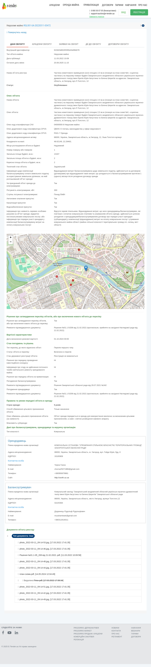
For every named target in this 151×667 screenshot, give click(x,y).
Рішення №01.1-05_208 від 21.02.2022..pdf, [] (50, 558)
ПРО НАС (142, 5)
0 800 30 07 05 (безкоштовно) (102, 10)
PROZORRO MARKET (83, 634)
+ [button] (11, 240)
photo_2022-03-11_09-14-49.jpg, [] (45, 602)
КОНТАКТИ (116, 634)
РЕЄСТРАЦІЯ (139, 12)
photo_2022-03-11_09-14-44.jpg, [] (45, 571)
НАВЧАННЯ (130, 5)
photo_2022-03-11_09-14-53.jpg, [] (45, 545)
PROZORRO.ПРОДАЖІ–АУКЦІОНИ (88, 637)
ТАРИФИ (119, 5)
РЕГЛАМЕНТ (117, 640)
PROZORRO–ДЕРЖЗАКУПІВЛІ (86, 631)
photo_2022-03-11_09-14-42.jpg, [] (45, 596)
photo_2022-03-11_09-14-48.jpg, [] (45, 564)
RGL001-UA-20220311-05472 (37, 28)
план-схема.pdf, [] (37, 577)
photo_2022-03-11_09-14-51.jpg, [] (45, 589)
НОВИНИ (115, 631)
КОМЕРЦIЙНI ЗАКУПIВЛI (84, 640)
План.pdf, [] (48, 583)
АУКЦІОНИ (54, 5)
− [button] (11, 245)
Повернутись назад (16, 35)
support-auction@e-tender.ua (101, 13)
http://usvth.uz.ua (61, 480)
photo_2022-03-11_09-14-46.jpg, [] (45, 552)
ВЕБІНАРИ (135, 634)
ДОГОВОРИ (107, 5)
